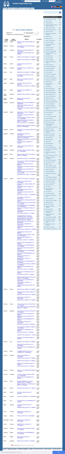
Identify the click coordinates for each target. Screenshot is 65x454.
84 (44, 193)
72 (44, 169)
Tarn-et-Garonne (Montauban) (49, 189)
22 (44, 61)
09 (44, 36)
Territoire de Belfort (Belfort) (50, 207)
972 (44, 224)
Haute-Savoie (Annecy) (51, 173)
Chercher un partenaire (24, 8)
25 (44, 68)
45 (44, 112)
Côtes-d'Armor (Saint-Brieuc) (51, 62)
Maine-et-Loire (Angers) (51, 120)
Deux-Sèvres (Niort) (50, 182)
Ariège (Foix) (49, 36)
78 (44, 181)
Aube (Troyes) (49, 38)
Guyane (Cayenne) (50, 227)
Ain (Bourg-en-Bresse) (51, 19)
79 (44, 182)
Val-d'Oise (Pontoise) (50, 219)
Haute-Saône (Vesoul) (51, 165)
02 (44, 21)
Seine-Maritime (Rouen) (51, 177)
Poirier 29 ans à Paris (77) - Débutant (25, 274)
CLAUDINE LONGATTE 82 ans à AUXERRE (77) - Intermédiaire (24, 352)
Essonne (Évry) (49, 209)
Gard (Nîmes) (49, 81)
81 (44, 186)
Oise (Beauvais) (49, 143)
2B (44, 79)
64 (44, 152)
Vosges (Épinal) (49, 202)
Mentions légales (47, 449)
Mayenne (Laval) (49, 128)
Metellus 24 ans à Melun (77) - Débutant (26, 57)
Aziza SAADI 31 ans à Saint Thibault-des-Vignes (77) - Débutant (26, 307)
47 (44, 116)
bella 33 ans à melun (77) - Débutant (25, 239)
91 (44, 209)
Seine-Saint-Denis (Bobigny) (50, 215)
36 (44, 94)
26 (44, 70)
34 (44, 90)
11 (44, 40)
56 (44, 135)
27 (44, 72)
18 (44, 56)
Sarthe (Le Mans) (50, 169)
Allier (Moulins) (49, 22)
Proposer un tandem (13, 8)
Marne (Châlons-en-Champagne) (50, 124)
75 (44, 175)
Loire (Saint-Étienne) (50, 105)
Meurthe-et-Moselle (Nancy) (50, 131)
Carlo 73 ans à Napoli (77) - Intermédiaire (26, 396)
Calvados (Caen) (49, 47)
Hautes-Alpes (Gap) (50, 27)
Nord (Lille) (48, 141)
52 (44, 127)
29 (44, 76)
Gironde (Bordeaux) (50, 88)
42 (44, 105)
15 (44, 49)
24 (44, 66)
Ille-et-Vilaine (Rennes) (51, 92)
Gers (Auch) (48, 86)
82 (44, 188)
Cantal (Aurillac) (49, 49)
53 (44, 128)
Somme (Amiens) (50, 184)
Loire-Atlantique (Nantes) (51, 110)
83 (44, 191)
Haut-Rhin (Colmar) (50, 162)
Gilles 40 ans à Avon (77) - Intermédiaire (26, 158)
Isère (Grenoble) (49, 98)
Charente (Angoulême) (51, 51)
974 (44, 228)
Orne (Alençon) (49, 145)
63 (44, 149)
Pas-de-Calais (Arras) (51, 147)
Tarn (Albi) (48, 186)
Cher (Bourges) (49, 56)
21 (44, 59)
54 (44, 130)
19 (44, 57)
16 (44, 51)
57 (44, 137)
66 (44, 157)
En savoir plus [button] (18, 452)
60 (44, 143)
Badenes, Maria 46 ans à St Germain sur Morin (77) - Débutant (26, 155)
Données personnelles (38, 449)
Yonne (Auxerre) (49, 204)
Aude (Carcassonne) (50, 40)
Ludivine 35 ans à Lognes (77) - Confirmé (26, 334)
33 (44, 88)
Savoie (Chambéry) (50, 171)
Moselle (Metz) (49, 137)
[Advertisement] (22, 19)
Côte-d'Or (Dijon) (49, 59)
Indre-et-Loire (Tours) (50, 96)
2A (44, 78)
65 (44, 155)
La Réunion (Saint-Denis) (51, 228)
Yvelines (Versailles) (50, 181)
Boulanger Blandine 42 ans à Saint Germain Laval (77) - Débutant (25, 219)
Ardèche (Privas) (49, 31)
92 (44, 211)
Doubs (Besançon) (50, 68)
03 (44, 22)
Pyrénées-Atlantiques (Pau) (50, 153)
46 (44, 114)
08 (44, 33)
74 (44, 173)
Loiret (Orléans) (49, 112)
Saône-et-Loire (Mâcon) (51, 167)
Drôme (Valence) (49, 70)
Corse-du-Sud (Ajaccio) (51, 78)
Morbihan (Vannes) (50, 135)
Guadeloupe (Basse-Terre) (50, 221)
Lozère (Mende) (49, 118)
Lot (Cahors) (48, 114)
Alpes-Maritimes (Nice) (51, 29)
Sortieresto (22, 445)
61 (44, 145)
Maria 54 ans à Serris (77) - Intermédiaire (26, 194)
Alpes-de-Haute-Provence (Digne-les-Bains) (52, 25)
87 (44, 200)
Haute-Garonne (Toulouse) (49, 84)
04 (44, 24)
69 (44, 163)
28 (44, 74)
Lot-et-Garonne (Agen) (51, 116)
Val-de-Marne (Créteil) (51, 217)
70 (44, 165)
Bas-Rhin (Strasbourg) (51, 160)
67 (44, 160)
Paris (47, 175)
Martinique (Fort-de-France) (50, 224)
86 (44, 198)
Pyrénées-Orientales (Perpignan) (50, 158)
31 (44, 83)
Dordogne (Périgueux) (51, 66)
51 (44, 124)
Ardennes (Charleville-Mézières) (51, 34)
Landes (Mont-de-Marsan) (52, 102)
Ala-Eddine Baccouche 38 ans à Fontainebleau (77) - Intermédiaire (25, 216)
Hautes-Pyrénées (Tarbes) (52, 155)
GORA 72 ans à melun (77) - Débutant (25, 178)
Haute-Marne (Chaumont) (51, 127)
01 (44, 19)
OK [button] (58, 452)
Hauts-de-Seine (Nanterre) (49, 212)
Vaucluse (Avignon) (50, 193)
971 (44, 220)
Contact (32, 8)
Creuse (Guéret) (49, 64)
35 (44, 92)
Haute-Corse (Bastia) (50, 79)
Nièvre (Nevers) (49, 139)
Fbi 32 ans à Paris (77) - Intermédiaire (25, 122)
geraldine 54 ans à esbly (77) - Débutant (26, 94)
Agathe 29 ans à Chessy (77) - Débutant (26, 59)
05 (44, 27)
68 (44, 162)
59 (44, 141)
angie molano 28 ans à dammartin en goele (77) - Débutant (25, 121)
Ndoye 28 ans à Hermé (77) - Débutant (26, 324)
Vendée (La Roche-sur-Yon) (51, 196)
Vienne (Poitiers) (49, 198)
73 (44, 171)
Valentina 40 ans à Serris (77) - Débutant (26, 294)
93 (44, 214)
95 (44, 219)
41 (44, 103)
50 (44, 122)
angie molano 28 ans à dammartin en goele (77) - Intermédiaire (25, 137)
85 (44, 195)
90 (44, 206)
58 (44, 139)
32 (44, 86)
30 (44, 81)
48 (44, 118)
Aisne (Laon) (49, 21)
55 (44, 133)
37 (44, 96)
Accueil (5, 8)
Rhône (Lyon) (49, 163)
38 (44, 98)
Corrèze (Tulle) (49, 57)
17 (44, 52)
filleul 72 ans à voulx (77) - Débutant (25, 269)
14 (44, 47)
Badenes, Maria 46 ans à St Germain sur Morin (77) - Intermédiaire (26, 126)
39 (44, 100)
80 (44, 184)
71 (44, 167)
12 (44, 42)
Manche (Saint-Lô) (50, 122)
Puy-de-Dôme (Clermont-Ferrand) (51, 150)
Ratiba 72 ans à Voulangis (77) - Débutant (26, 229)
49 (44, 120)
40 (44, 102)
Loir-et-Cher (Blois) (50, 103)
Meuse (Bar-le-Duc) (50, 133)
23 (44, 64)
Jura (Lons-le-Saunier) (51, 100)
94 (44, 217)
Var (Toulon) (48, 191)
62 (44, 147)
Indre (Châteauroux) (50, 94)
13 (44, 44)
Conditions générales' (56, 449)
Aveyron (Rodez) (49, 42)
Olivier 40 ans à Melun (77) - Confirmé (25, 213)
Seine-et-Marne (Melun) (51, 179)
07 (44, 31)
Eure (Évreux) (49, 72)
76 (44, 177)
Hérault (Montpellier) (50, 90)
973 (44, 227)
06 (44, 29)
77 (44, 179)
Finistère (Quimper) (50, 76)
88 (44, 202)
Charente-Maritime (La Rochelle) (51, 53)
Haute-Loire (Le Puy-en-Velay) (51, 108)
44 (44, 110)
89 (44, 204)
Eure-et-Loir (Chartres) (51, 74)
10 (44, 38)
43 (44, 107)
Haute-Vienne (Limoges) (51, 200)
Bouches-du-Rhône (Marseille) (50, 45)
